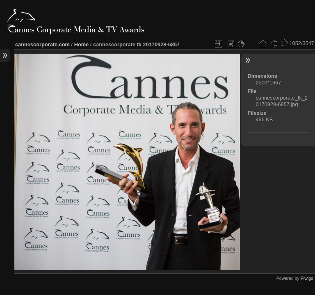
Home (81, 44)
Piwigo (307, 278)
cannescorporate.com (42, 44)
